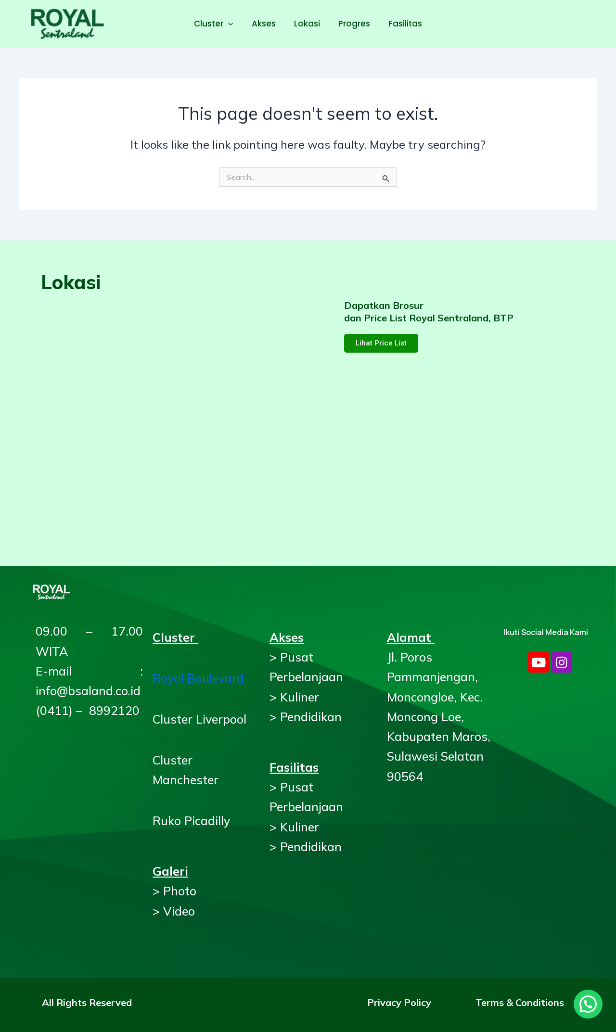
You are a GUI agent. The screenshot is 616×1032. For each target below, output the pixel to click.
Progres (352, 23)
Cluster (217, 23)
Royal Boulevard (198, 678)
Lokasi (307, 23)
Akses (266, 23)
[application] (232, 23)
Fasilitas (401, 23)
